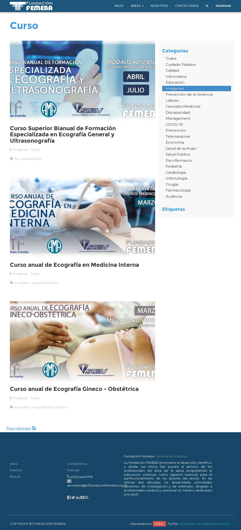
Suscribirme (21, 428)
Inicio (14, 464)
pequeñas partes (44, 283)
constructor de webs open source (204, 524)
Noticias (73, 470)
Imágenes (20, 149)
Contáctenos (77, 464)
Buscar (15, 476)
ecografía (21, 283)
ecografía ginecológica (49, 407)
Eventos (16, 470)
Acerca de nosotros (172, 456)
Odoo (159, 524)
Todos (35, 149)
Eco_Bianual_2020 (28, 159)
